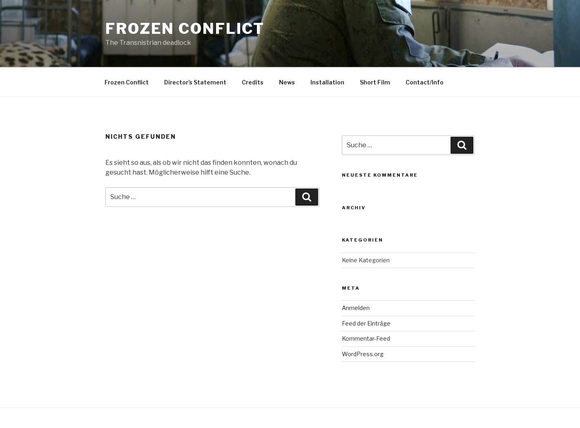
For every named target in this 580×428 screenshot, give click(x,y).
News (287, 82)
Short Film (375, 82)
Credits (252, 82)
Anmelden (356, 307)
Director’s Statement (195, 82)
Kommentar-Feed (366, 338)
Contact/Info (425, 82)
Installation (327, 82)
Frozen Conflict (185, 29)
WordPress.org (363, 353)
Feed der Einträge (366, 323)
